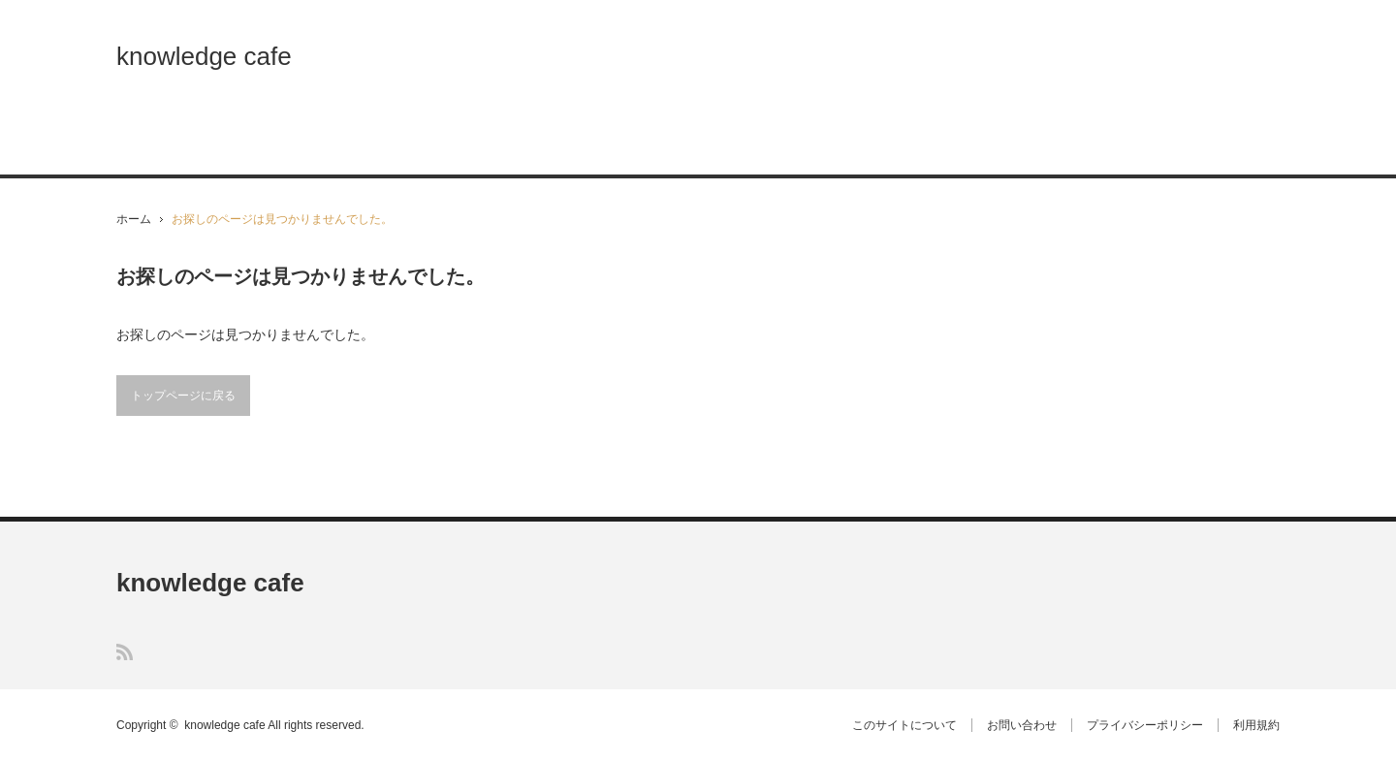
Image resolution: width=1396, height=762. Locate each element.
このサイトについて (904, 725)
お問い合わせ (1022, 725)
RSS (124, 652)
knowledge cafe (204, 56)
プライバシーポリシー (1145, 725)
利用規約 (1256, 725)
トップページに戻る (183, 395)
